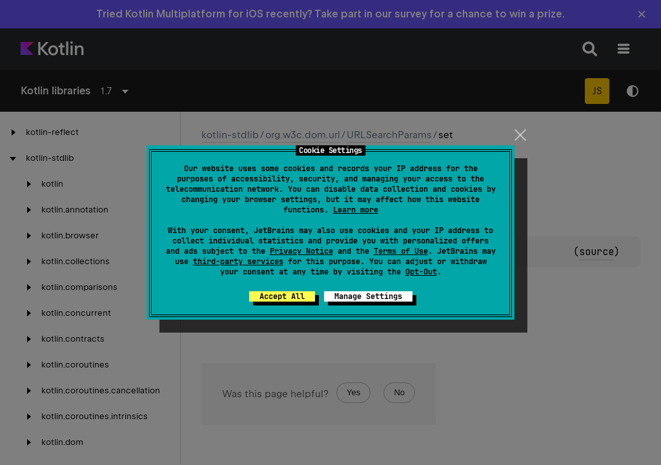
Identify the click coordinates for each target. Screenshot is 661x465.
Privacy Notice (301, 251)
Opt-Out (421, 272)
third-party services (238, 261)
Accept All (282, 296)
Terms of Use (401, 251)
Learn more (355, 210)
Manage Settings (368, 296)
